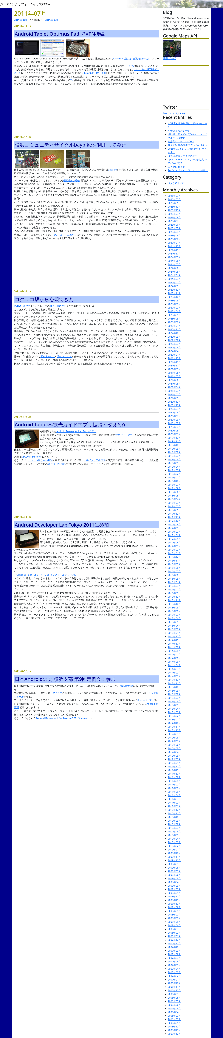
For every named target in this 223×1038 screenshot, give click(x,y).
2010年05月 (174, 835)
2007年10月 (174, 947)
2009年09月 (174, 864)
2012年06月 (174, 744)
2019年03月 (174, 470)
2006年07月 (174, 1001)
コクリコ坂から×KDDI (40, 460)
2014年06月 (174, 658)
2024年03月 (174, 279)
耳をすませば (47, 356)
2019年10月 (174, 445)
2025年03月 (174, 235)
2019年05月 (174, 463)
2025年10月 (174, 210)
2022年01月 (174, 354)
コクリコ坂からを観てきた (44, 299)
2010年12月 (174, 809)
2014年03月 (174, 669)
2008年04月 (174, 925)
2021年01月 (174, 398)
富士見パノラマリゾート (181, 141)
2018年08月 (174, 488)
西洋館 (61, 463)
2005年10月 (174, 1033)
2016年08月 (174, 567)
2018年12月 (174, 481)
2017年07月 (174, 531)
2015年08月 (174, 611)
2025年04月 (174, 232)
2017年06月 (174, 535)
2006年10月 (174, 990)
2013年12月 (174, 679)
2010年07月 (174, 828)
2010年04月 (174, 838)
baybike (112, 169)
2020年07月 (174, 416)
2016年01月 (174, 593)
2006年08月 (174, 997)
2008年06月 (174, 918)
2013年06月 (174, 701)
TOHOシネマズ (22, 305)
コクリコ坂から (58, 305)
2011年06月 (51, 20)
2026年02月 (174, 199)
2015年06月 (174, 618)
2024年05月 (174, 271)
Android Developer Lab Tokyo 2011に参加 (62, 524)
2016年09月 (174, 564)
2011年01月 (174, 806)
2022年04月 (174, 351)
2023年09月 (174, 300)
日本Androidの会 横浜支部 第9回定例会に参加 (65, 679)
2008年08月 (174, 911)
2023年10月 (174, 297)
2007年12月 (174, 940)
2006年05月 (174, 1008)
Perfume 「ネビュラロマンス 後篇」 (188, 170)
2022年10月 (174, 333)
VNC (131, 65)
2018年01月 (174, 510)
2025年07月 (174, 221)
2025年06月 (174, 224)
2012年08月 (174, 737)
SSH (72, 80)
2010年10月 (174, 817)
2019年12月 (174, 437)
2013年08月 (174, 694)
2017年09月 (174, 524)
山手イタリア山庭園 (94, 460)
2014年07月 (174, 654)
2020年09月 (174, 409)
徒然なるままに (176, 183)
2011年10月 (174, 773)
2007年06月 (174, 961)
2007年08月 (174, 954)
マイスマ (57, 693)
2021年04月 (174, 387)
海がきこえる (64, 356)
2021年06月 (174, 380)
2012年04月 (174, 752)
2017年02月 (174, 549)
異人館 (51, 463)
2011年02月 (174, 802)
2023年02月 (174, 322)
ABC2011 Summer (31, 456)
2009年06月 (174, 875)
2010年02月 (174, 846)
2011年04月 (174, 795)
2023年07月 (174, 307)
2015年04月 (174, 625)
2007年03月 (174, 972)
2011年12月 (174, 766)
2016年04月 (174, 582)
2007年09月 (174, 950)
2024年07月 (174, 264)
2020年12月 (174, 401)
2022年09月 (174, 336)
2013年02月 (174, 716)
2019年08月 (174, 452)
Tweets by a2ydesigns (175, 113)
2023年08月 (174, 304)
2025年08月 (174, 217)
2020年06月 (174, 419)
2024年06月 (174, 268)
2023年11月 (174, 293)
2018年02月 (174, 506)
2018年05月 (174, 495)
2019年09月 (174, 448)
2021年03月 (174, 391)
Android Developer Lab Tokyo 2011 (76, 431)
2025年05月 (174, 228)
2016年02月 (174, 589)
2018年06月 (174, 492)
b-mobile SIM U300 (95, 73)
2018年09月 (174, 484)
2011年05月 (174, 791)
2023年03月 (174, 318)
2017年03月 (174, 546)
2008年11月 (174, 900)
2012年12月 (174, 723)
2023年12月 (174, 289)
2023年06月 (174, 311)
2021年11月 (174, 362)
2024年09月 (174, 257)
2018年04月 (174, 499)
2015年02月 (174, 629)
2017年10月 (174, 521)
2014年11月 (174, 640)
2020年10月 (174, 405)
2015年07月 (174, 614)
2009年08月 (174, 867)
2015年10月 (174, 604)
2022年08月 (174, 340)
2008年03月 (174, 929)
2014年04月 (174, 665)
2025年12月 (174, 206)
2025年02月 (174, 239)
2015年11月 (174, 600)
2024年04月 (174, 275)
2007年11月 (174, 943)
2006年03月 (174, 1015)
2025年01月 (174, 242)
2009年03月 (174, 885)
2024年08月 (174, 260)
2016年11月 (174, 560)
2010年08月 (174, 824)
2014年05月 (174, 661)
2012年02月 (174, 759)
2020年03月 (174, 430)
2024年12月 (174, 246)
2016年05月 (174, 578)
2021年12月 (174, 358)
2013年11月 (174, 683)
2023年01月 (174, 325)
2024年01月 (174, 286)
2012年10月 (174, 730)
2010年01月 (174, 849)
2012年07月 (174, 741)
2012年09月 (174, 734)
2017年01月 (174, 553)
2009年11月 (174, 856)
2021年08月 (174, 372)
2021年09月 (174, 369)
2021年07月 (174, 376)
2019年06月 (174, 459)
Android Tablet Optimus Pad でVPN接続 (60, 34)
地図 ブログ (169, 58)
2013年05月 (174, 705)
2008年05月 (174, 921)
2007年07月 (174, 958)
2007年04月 (174, 968)
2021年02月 (174, 394)
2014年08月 (174, 651)
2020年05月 (174, 423)
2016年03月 (174, 586)
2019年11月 (174, 441)
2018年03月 (174, 502)
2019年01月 (174, 477)
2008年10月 (174, 903)
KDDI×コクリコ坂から (65, 234)
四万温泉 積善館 (176, 166)
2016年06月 (174, 575)
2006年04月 (174, 1012)
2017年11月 (174, 517)
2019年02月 (174, 474)
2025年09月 (174, 214)
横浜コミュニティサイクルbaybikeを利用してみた (71, 144)
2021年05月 (174, 383)
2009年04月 (174, 882)
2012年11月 (174, 726)
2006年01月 (174, 1023)
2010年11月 (174, 813)
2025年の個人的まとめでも (182, 156)
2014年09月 (174, 647)
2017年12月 (174, 513)
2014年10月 (174, 643)
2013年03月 (174, 712)
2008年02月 (174, 932)
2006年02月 (174, 1019)
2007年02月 (174, 976)
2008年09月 (174, 907)
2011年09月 (174, 777)
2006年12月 (174, 983)
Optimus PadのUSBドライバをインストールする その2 (46, 574)
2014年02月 (174, 672)
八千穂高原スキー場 (178, 130)
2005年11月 (174, 1030)
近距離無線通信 (71, 180)
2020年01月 (174, 434)
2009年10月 (174, 860)
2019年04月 (174, 466)
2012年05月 (174, 748)
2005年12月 (174, 1026)
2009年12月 (174, 853)
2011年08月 (20, 20)
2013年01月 (174, 719)
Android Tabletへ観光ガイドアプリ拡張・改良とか (71, 424)
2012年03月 (174, 755)
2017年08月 (174, 528)
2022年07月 (174, 344)
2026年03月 (174, 195)
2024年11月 (174, 250)
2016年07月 (174, 571)
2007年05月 (174, 965)
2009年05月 (174, 878)
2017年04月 (174, 542)
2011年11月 (174, 770)
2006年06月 (174, 1005)
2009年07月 (174, 871)
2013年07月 (174, 698)
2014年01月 (174, 676)
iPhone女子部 (144, 700)
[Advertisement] (86, 109)
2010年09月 (174, 820)
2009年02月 (174, 889)
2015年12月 (174, 596)
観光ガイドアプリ (125, 435)
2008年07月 (174, 914)
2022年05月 (174, 347)
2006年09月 (174, 994)
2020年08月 (174, 412)
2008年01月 (174, 936)
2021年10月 (174, 365)
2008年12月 (174, 896)
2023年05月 (174, 315)
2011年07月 (174, 784)
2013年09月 (174, 690)
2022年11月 (174, 329)
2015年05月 (174, 622)
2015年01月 (174, 633)
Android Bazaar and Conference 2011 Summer (62, 718)
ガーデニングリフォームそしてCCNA (25, 4)
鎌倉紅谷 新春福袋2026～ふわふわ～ (188, 145)
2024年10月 (174, 253)
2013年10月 (174, 687)
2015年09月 (174, 607)
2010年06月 (174, 831)
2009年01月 (174, 893)
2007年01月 (174, 979)
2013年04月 (174, 708)
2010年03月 (174, 842)
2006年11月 (174, 986)
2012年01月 (174, 763)
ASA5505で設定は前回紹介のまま (131, 58)
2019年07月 (174, 456)
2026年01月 (174, 203)
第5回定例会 (126, 685)
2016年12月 (174, 557)
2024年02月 (174, 282)
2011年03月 (174, 799)
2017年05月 (174, 539)
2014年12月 (174, 636)
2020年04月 (174, 427)
